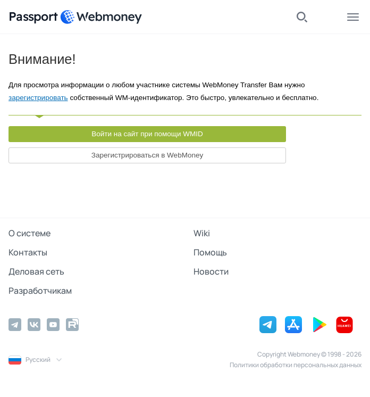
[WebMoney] (101, 17)
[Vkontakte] (34, 324)
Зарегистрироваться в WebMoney (147, 155)
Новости (211, 271)
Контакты (28, 252)
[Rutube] (72, 324)
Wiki (202, 233)
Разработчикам (40, 290)
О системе (30, 233)
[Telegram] (15, 324)
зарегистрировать (38, 98)
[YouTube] (53, 324)
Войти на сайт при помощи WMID (147, 134)
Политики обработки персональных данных (295, 364)
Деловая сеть (36, 271)
